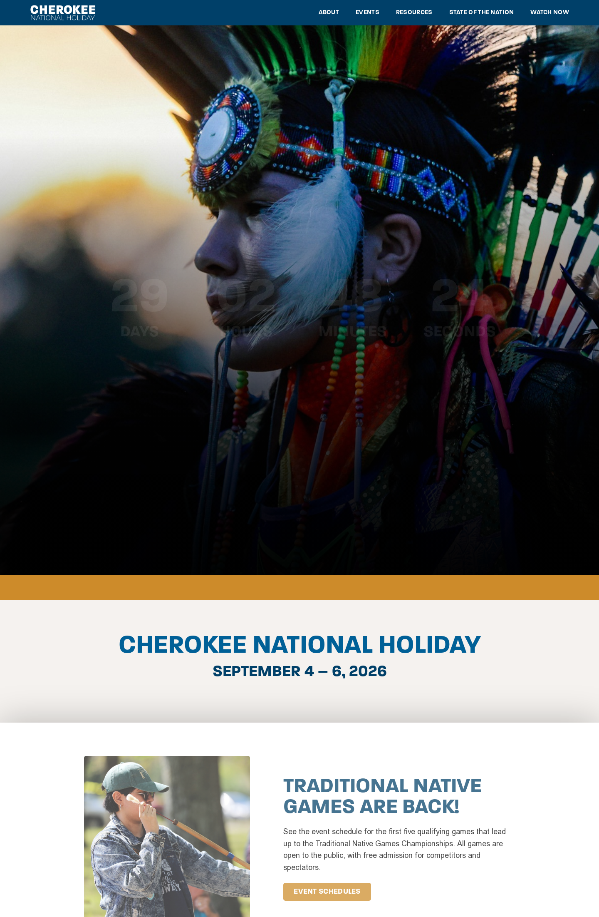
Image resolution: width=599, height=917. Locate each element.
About (329, 13)
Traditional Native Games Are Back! (382, 797)
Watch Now (549, 13)
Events (367, 13)
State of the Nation (481, 13)
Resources (414, 13)
